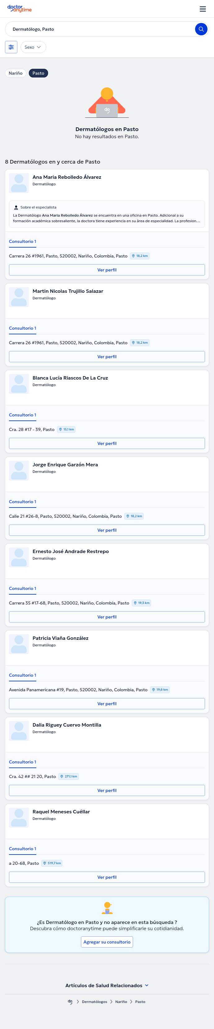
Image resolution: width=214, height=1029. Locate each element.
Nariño (16, 73)
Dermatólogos (94, 1001)
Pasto (38, 73)
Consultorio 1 (22, 241)
